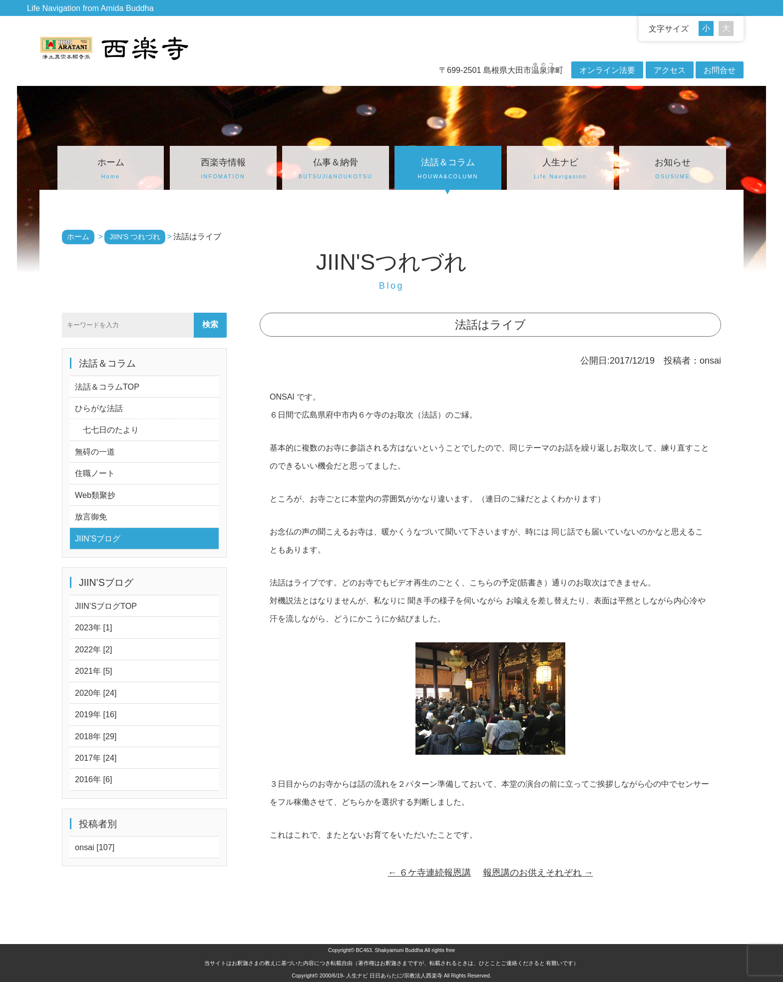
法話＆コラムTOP (107, 386)
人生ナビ (560, 169)
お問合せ (720, 69)
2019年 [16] (96, 714)
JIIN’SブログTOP (106, 605)
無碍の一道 (95, 451)
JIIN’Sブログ (97, 538)
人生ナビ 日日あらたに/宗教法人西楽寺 (394, 976)
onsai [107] (94, 847)
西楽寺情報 (223, 169)
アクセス (670, 69)
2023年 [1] (93, 627)
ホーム (110, 169)
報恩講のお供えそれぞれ (538, 873)
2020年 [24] (96, 692)
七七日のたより (107, 429)
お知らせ (672, 169)
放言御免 (91, 516)
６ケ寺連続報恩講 (429, 873)
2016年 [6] (93, 779)
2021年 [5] (93, 670)
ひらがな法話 (99, 408)
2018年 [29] (96, 736)
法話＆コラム (447, 169)
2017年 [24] (96, 757)
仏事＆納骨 (335, 169)
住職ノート (95, 473)
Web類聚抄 (95, 495)
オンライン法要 (607, 69)
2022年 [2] (93, 649)
